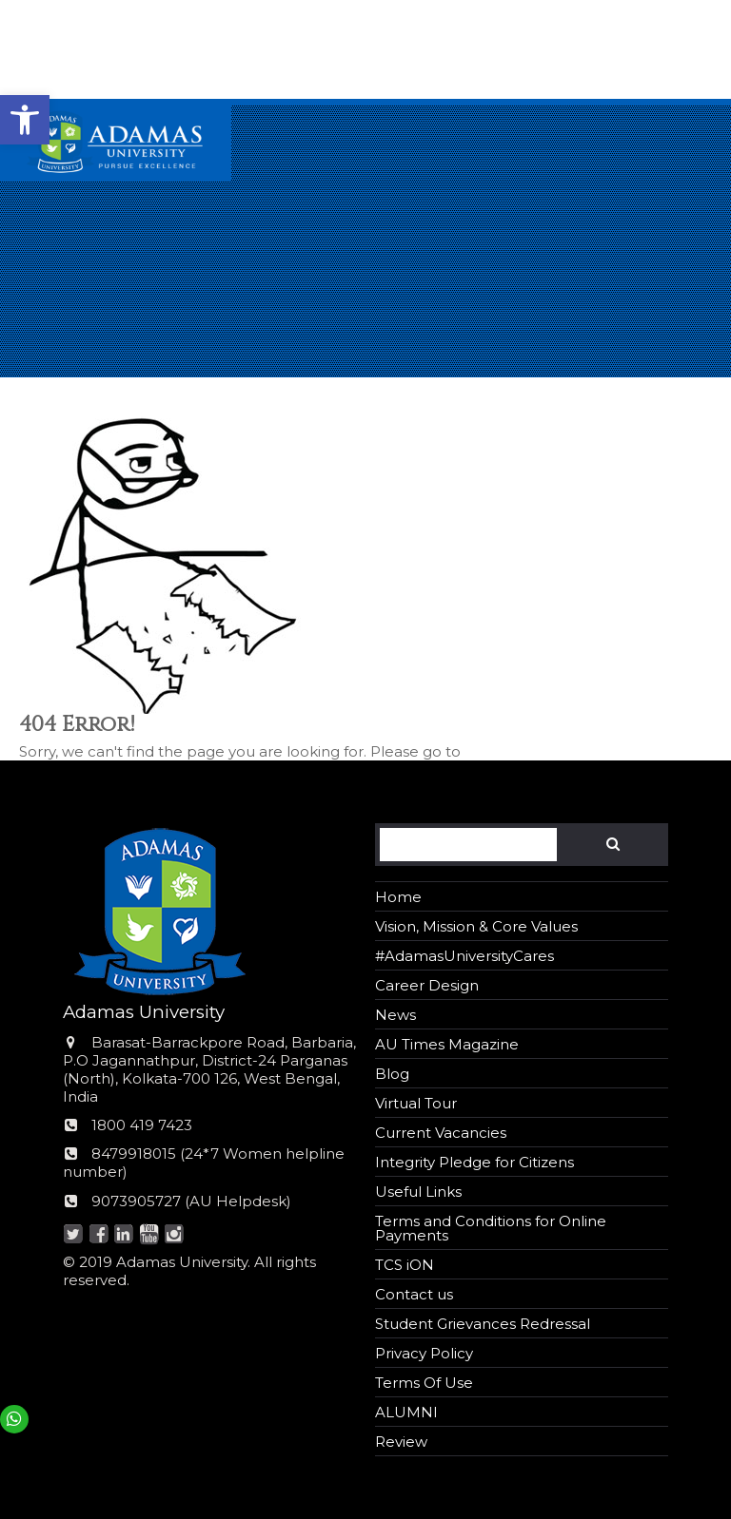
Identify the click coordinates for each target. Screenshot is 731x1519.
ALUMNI (406, 1412)
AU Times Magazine (447, 1044)
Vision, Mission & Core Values (476, 926)
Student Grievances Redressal (482, 1324)
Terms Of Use (424, 1383)
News (395, 1015)
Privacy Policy (424, 1353)
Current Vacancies (440, 1133)
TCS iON (404, 1265)
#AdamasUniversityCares (464, 956)
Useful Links (418, 1192)
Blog (392, 1074)
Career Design (427, 985)
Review (401, 1441)
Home (398, 897)
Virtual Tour (416, 1103)
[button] (24, 119)
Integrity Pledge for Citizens (474, 1162)
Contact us (414, 1294)
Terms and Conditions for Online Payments (490, 1228)
